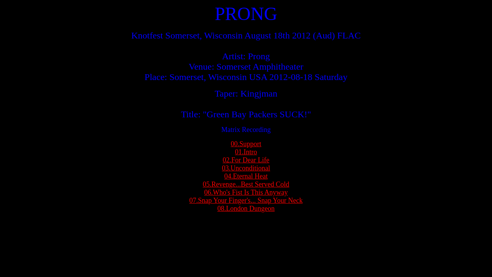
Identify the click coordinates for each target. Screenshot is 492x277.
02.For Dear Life (246, 160)
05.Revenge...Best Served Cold (246, 184)
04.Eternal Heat (246, 176)
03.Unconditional (246, 168)
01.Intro (246, 152)
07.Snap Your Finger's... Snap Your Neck (246, 200)
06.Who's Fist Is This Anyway (246, 192)
